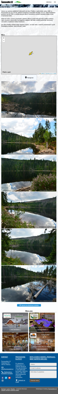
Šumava (3, 389)
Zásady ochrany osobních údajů (10, 390)
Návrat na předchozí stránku (30, 305)
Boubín (13, 389)
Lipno (8, 389)
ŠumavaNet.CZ (52, 389)
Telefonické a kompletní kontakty (7, 372)
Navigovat (29, 77)
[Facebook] (2, 378)
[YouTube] (9, 378)
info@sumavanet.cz (7, 369)
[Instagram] (2, 380)
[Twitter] (6, 378)
